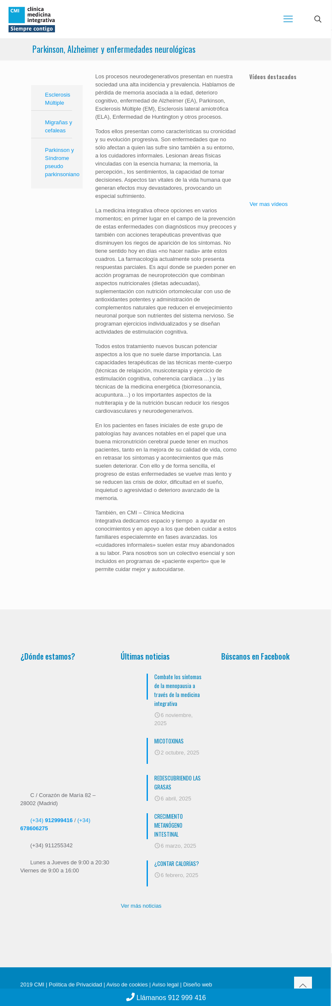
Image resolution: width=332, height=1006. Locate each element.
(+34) (51, 820)
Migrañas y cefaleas (58, 126)
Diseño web (197, 984)
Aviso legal (165, 984)
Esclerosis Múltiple (57, 98)
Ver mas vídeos (268, 204)
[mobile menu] (288, 19)
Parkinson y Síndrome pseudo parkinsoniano (61, 162)
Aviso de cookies (126, 984)
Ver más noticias (141, 906)
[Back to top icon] (303, 986)
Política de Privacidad (75, 984)
